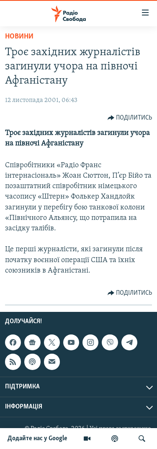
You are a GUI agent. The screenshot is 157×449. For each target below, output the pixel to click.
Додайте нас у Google (37, 438)
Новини (19, 37)
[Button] (130, 117)
